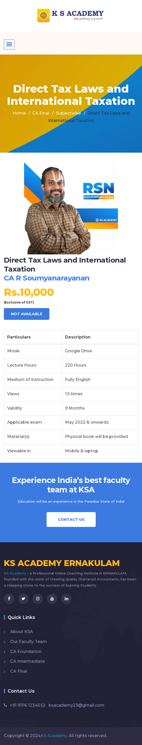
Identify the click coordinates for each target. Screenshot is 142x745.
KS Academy (15, 573)
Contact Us (71, 519)
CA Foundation (25, 651)
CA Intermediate (27, 661)
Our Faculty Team (28, 641)
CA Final (18, 671)
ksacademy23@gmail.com (72, 705)
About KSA (21, 631)
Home (19, 113)
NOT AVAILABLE (26, 314)
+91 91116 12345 (22, 705)
